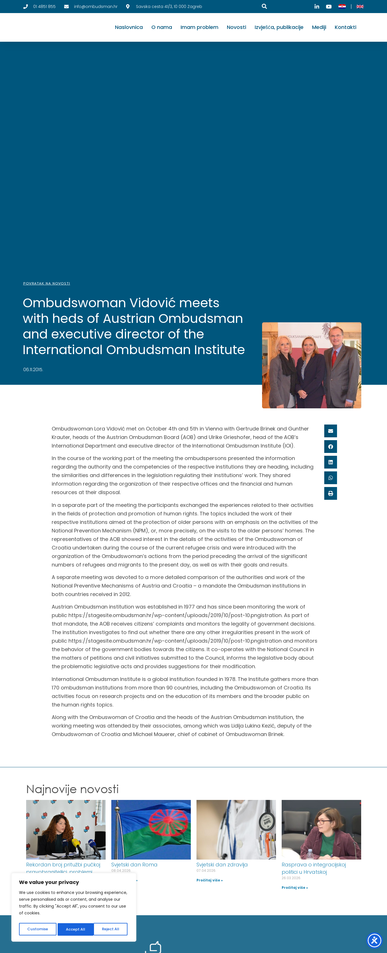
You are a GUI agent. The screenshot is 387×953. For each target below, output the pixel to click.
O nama (161, 27)
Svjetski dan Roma (134, 864)
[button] (330, 431)
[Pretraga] (264, 6)
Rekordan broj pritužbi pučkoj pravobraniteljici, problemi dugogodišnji (63, 872)
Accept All (111, 929)
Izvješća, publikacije (279, 27)
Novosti (236, 27)
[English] (360, 6)
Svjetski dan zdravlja (222, 864)
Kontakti (345, 27)
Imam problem (199, 27)
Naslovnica (129, 27)
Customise (37, 929)
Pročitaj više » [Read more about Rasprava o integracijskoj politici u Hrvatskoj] (295, 887)
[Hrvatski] (342, 6)
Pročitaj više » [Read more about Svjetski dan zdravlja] (209, 880)
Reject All (74, 929)
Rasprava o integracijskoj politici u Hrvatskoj (314, 868)
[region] (73, 908)
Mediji (319, 27)
